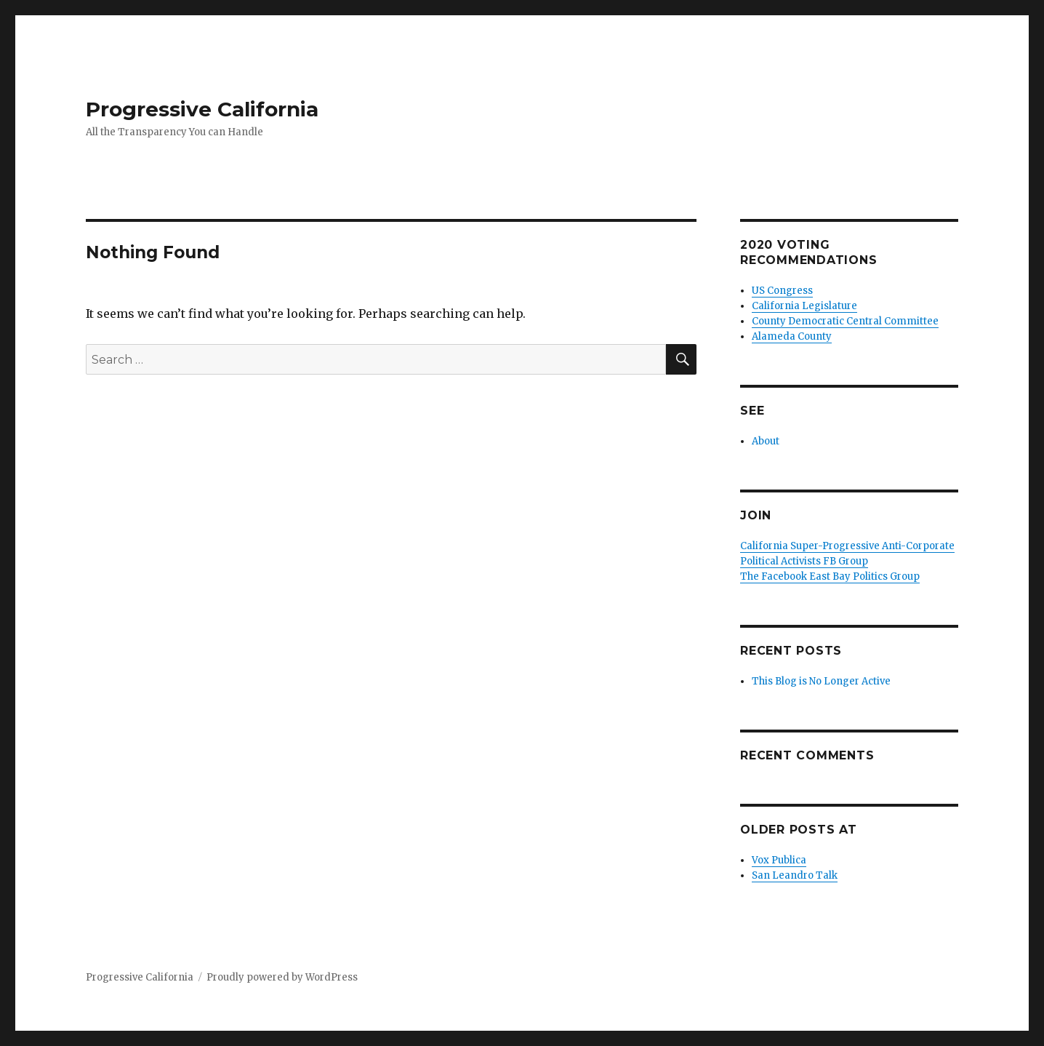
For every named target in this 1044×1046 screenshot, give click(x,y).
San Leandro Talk (795, 875)
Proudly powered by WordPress (282, 977)
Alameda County (792, 336)
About (765, 441)
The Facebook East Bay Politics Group (830, 576)
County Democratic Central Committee (845, 321)
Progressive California (202, 109)
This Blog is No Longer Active (821, 681)
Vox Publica (779, 860)
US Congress (782, 290)
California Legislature (804, 306)
